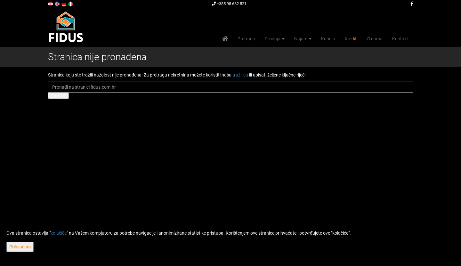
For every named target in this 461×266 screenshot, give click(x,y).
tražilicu (240, 74)
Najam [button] (302, 38)
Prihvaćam (20, 246)
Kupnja (328, 38)
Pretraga (246, 38)
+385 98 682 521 (229, 3)
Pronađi (58, 95)
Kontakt (400, 38)
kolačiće (59, 233)
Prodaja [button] (275, 38)
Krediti (351, 38)
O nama (375, 38)
